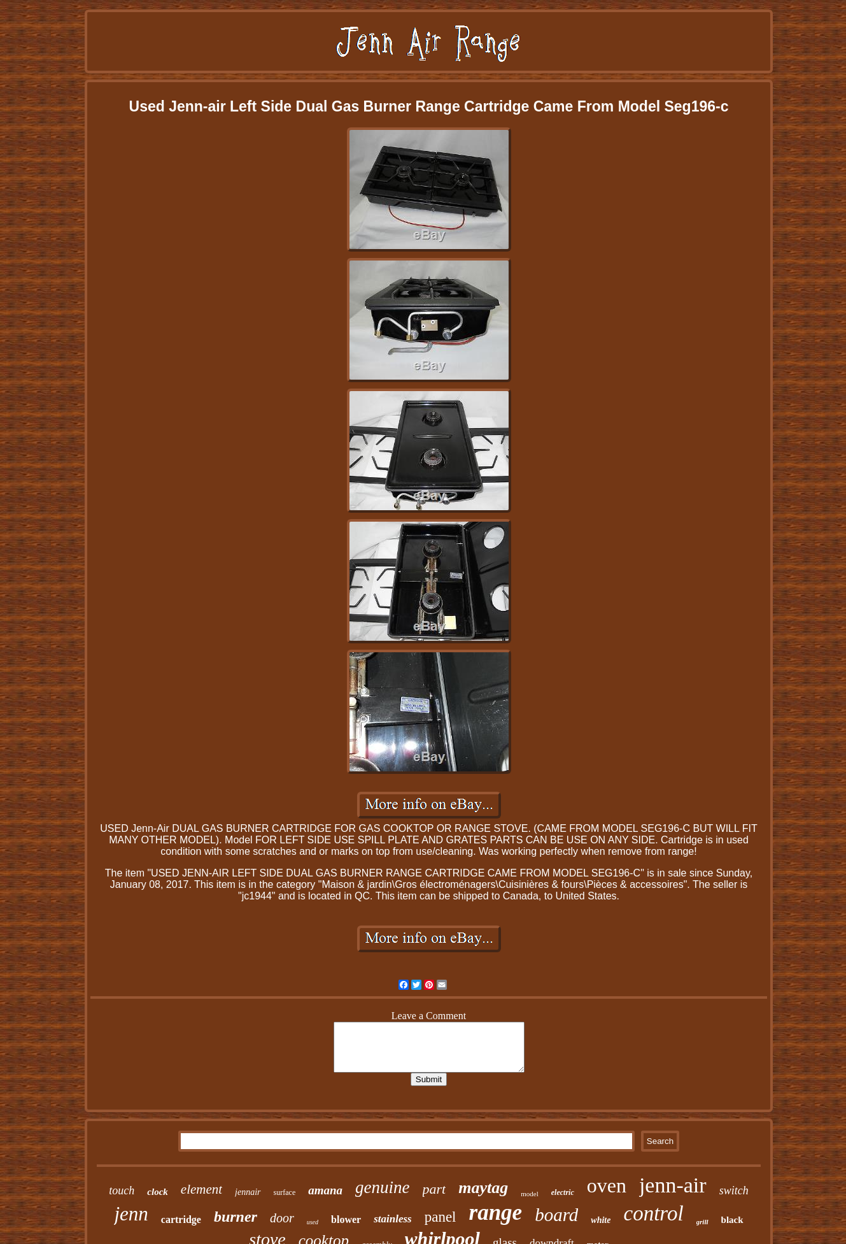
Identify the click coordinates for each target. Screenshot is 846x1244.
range (496, 1212)
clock (157, 1192)
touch (121, 1190)
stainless (393, 1219)
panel (440, 1217)
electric (562, 1192)
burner (235, 1216)
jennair (247, 1192)
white (600, 1220)
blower (346, 1219)
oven (606, 1185)
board (556, 1215)
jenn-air (673, 1185)
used (312, 1222)
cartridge (181, 1219)
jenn (131, 1214)
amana (325, 1190)
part (434, 1189)
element (201, 1189)
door (282, 1218)
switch (734, 1190)
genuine (382, 1187)
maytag (483, 1187)
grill (702, 1222)
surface (285, 1192)
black (732, 1220)
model (530, 1194)
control (653, 1213)
